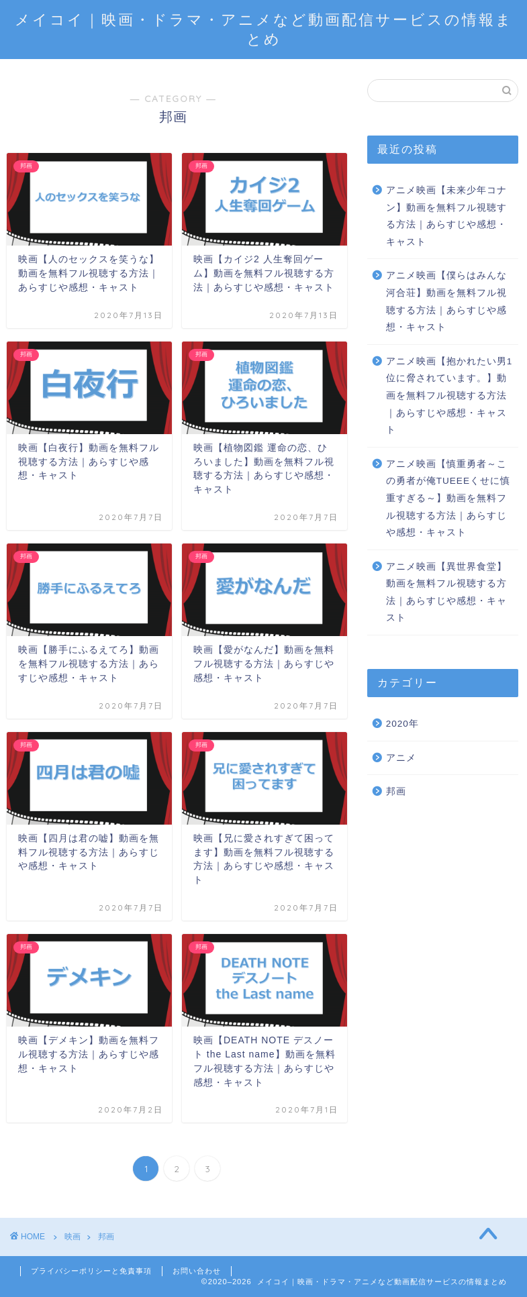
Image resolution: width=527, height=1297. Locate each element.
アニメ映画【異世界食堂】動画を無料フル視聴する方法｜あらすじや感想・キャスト (446, 592)
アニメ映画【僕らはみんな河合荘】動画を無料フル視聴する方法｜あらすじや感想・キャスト (446, 301)
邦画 (396, 791)
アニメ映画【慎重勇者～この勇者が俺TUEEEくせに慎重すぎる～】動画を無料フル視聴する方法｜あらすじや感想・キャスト (448, 498)
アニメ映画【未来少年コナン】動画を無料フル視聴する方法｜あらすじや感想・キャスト (446, 216)
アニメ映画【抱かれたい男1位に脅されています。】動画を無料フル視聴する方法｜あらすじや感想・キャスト (449, 395)
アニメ (401, 758)
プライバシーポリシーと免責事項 (91, 1271)
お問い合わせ (197, 1271)
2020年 (402, 724)
